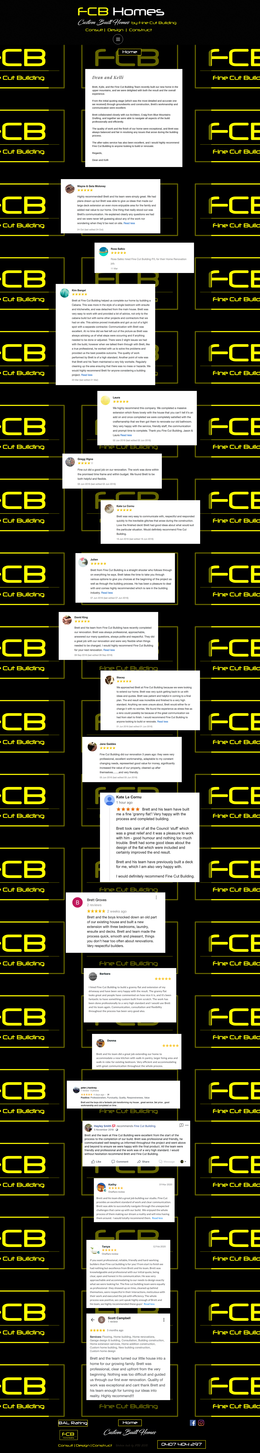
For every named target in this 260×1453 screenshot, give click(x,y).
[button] (132, 1445)
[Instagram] (201, 1423)
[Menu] (118, 39)
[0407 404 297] (181, 1444)
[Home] (129, 52)
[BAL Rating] (73, 1423)
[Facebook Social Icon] (193, 1423)
